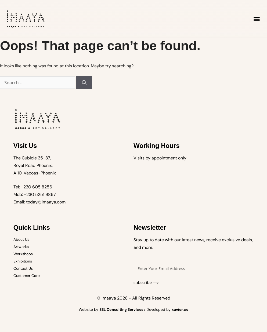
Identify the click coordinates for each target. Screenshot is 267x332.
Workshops (23, 253)
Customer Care (26, 275)
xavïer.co (180, 309)
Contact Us (23, 268)
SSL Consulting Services (121, 309)
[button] (257, 19)
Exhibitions (22, 261)
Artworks (21, 246)
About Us (21, 239)
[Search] (84, 82)
